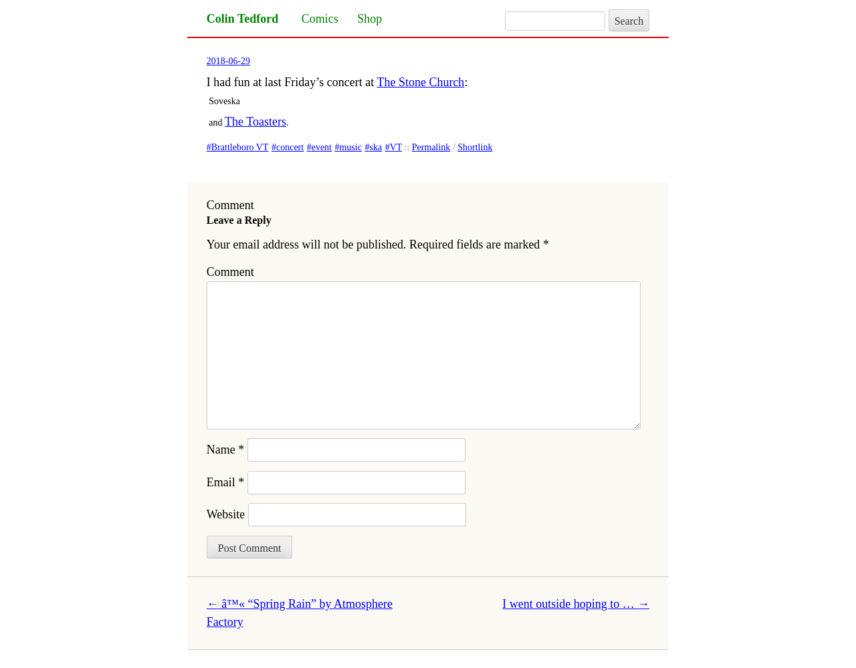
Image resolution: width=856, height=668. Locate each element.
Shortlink (474, 147)
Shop (369, 19)
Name (225, 449)
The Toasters (255, 121)
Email (226, 482)
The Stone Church (420, 82)
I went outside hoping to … (575, 604)
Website (226, 514)
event (322, 147)
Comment (230, 272)
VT (396, 147)
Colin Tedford (243, 18)
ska (375, 147)
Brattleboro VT (240, 147)
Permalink (431, 147)
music (351, 147)
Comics (320, 19)
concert (290, 147)
